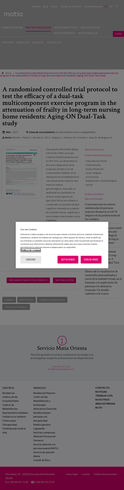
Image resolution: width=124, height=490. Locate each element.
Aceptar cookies (68, 259)
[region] (62, 245)
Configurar (30, 259)
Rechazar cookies (91, 259)
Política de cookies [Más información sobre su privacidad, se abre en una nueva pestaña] (30, 250)
